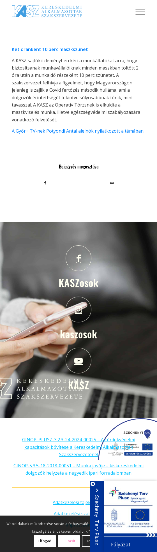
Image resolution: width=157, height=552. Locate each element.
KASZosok (79, 282)
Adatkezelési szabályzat (78, 514)
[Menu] (137, 11)
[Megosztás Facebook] (45, 183)
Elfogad (45, 541)
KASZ (78, 385)
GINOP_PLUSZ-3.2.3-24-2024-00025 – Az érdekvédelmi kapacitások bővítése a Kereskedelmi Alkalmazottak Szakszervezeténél (78, 447)
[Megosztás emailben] (112, 183)
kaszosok (78, 334)
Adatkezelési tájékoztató (78, 502)
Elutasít (69, 541)
